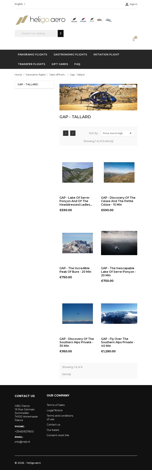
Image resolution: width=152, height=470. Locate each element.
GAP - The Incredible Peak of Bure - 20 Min (75, 270)
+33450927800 (24, 431)
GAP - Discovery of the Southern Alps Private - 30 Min (76, 342)
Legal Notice (55, 410)
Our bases (53, 430)
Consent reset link (58, 435)
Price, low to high (118, 133)
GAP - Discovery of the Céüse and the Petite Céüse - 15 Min (118, 201)
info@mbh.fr (22, 441)
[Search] (39, 33)
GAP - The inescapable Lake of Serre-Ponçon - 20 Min (118, 272)
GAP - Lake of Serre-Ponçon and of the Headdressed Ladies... (75, 201)
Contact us (53, 424)
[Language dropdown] (20, 4)
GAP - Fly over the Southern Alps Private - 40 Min (118, 342)
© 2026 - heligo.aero (28, 462)
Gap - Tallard (28, 84)
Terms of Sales (56, 405)
